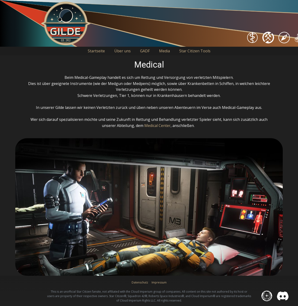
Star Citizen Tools (194, 51)
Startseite (96, 51)
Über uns (122, 51)
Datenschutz (140, 282)
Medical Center (157, 125)
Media (164, 51)
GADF (145, 51)
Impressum (159, 282)
